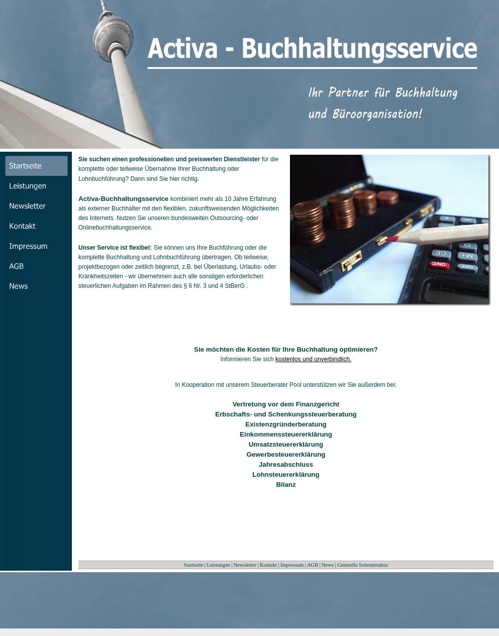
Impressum (292, 565)
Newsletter (245, 565)
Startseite (194, 565)
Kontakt (268, 565)
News (328, 565)
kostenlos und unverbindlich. (313, 359)
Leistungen (218, 565)
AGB (312, 565)
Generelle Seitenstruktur (362, 565)
